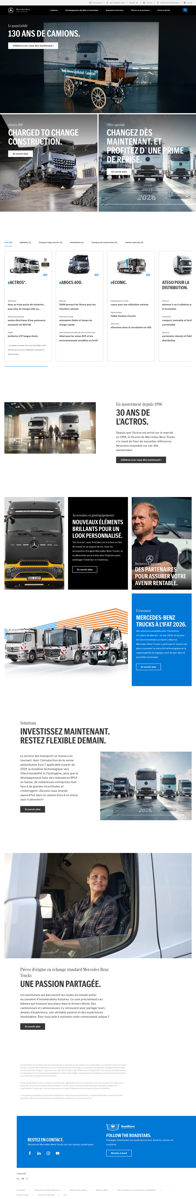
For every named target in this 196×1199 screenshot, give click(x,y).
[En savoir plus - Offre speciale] (147, 163)
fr (23, 1179)
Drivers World (163, 10)
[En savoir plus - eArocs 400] (48, 163)
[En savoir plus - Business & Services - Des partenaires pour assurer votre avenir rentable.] (162, 543)
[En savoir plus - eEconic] (131, 306)
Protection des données (78, 1190)
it (27, 1179)
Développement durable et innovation (81, 10)
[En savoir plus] (34, 543)
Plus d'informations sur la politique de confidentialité (136, 1190)
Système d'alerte (23, 1195)
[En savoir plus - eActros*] (28, 306)
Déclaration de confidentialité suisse (47, 1190)
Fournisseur (21, 1190)
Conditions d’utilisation (46, 1195)
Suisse (188, 3)
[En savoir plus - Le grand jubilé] (98, 70)
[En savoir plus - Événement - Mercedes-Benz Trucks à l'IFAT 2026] (162, 639)
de (18, 1179)
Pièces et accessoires (140, 10)
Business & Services (114, 10)
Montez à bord (119, 1153)
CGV (65, 1195)
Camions (54, 10)
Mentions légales (102, 1190)
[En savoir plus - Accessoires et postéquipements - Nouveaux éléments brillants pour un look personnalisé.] (98, 543)
